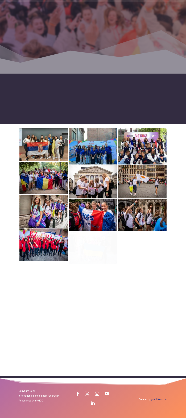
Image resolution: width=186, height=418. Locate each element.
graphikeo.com (159, 399)
